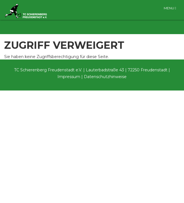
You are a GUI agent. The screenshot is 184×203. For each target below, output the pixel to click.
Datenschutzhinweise (105, 76)
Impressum (68, 76)
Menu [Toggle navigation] (170, 8)
